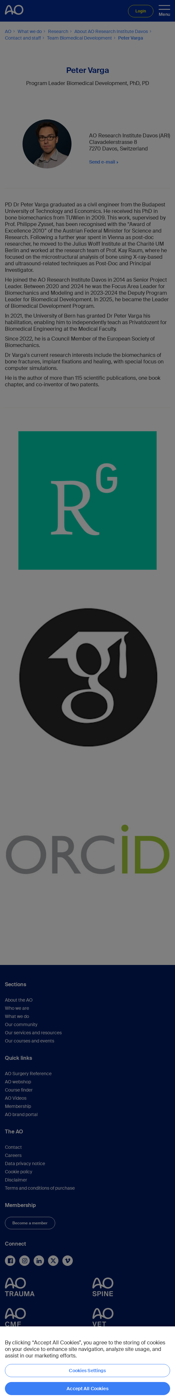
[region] (87, 1363)
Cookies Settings (87, 1371)
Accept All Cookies (87, 1388)
